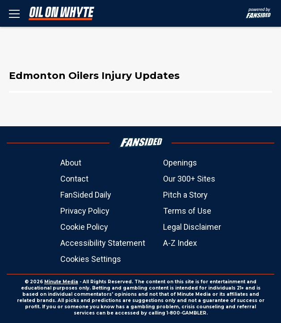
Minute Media (61, 282)
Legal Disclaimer (192, 227)
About (70, 162)
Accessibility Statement (102, 243)
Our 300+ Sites (189, 178)
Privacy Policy (84, 210)
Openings (180, 162)
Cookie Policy (84, 227)
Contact (74, 178)
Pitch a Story (185, 194)
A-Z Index (180, 243)
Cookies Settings (90, 259)
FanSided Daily (85, 194)
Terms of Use (187, 210)
